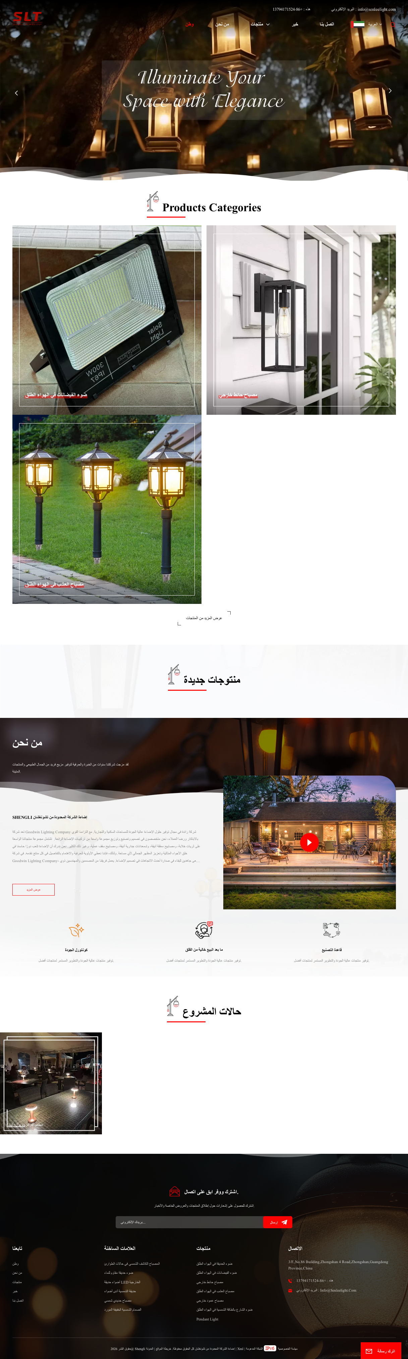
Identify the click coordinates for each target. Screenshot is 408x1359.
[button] (16, 93)
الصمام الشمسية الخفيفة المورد (122, 1310)
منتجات (258, 24)
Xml (240, 1349)
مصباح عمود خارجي (210, 1301)
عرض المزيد (33, 890)
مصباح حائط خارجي (209, 1282)
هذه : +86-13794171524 (291, 9)
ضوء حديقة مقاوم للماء (118, 1273)
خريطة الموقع (163, 1349)
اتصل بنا (327, 24)
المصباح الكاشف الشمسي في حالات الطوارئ (132, 1264)
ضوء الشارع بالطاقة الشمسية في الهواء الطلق (224, 1310)
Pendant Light (207, 1319)
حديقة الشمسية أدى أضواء (120, 1291)
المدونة (149, 1349)
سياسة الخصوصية (287, 1349)
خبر (295, 24)
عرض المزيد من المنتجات (204, 618)
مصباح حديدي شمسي (117, 1301)
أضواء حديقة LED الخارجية (122, 1282)
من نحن (222, 24)
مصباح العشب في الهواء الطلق (215, 1291)
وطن (189, 24)
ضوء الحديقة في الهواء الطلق (214, 1264)
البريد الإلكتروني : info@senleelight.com (363, 9)
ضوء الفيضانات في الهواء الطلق (216, 1273)
